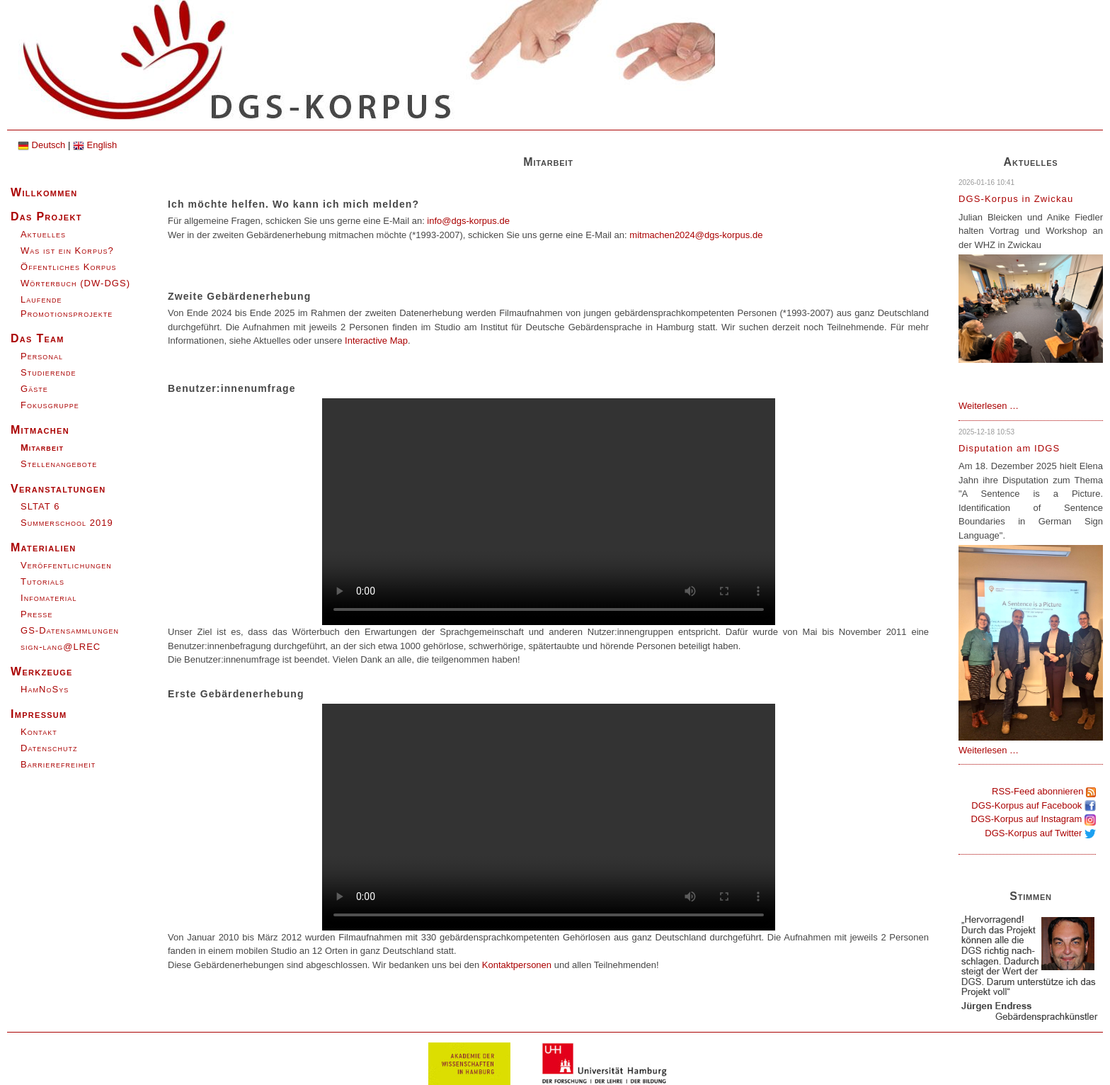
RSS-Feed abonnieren (1044, 791)
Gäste (34, 388)
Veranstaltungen (58, 489)
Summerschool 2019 (67, 522)
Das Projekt (46, 216)
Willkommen (44, 192)
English (95, 145)
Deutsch (41, 145)
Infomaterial (48, 597)
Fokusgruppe (50, 405)
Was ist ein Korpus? (67, 250)
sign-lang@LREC (61, 646)
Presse (36, 614)
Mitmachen (40, 430)
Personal (42, 356)
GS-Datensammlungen (70, 630)
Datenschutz (49, 748)
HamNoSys (45, 689)
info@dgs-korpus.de (468, 220)
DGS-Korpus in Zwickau (1016, 198)
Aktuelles (43, 234)
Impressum (39, 714)
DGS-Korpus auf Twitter (1040, 833)
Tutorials (42, 581)
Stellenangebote (59, 464)
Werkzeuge (42, 671)
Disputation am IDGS (1009, 448)
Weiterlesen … (989, 405)
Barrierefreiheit (58, 764)
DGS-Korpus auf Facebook (1033, 805)
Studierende (48, 372)
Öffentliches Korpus (69, 267)
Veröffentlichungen (66, 565)
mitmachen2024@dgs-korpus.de (695, 235)
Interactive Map (376, 340)
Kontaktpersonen (516, 965)
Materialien (43, 547)
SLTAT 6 (40, 506)
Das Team (37, 338)
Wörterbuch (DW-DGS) (75, 283)
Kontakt (39, 731)
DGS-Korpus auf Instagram (1033, 819)
